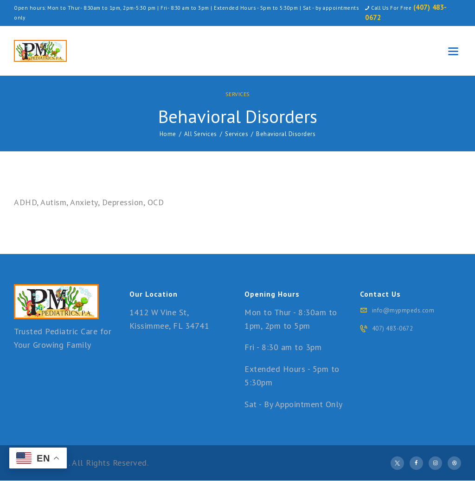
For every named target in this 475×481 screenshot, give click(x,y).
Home (168, 134)
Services (237, 94)
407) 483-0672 (392, 328)
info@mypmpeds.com (403, 310)
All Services (200, 134)
